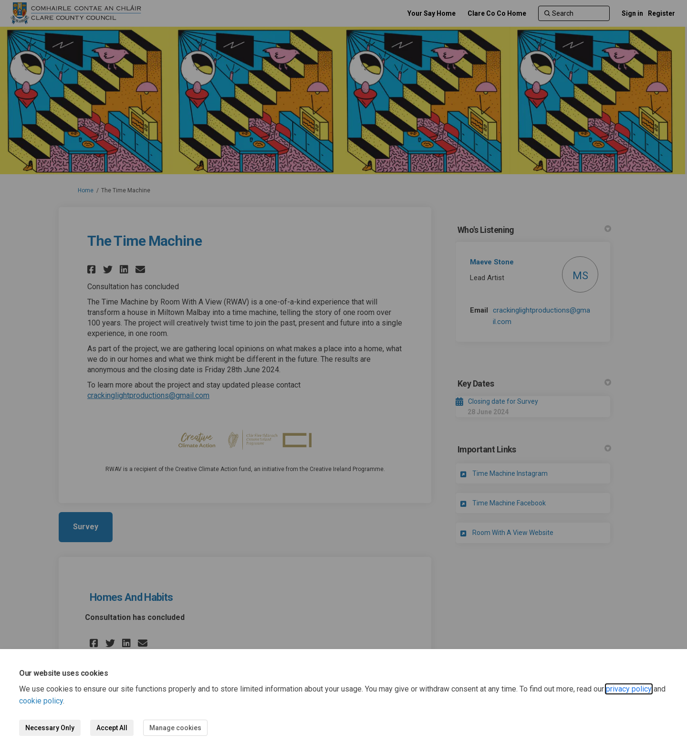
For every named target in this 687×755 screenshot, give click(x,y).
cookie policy (41, 700)
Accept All (111, 728)
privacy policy (629, 688)
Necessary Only (49, 728)
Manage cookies (175, 728)
